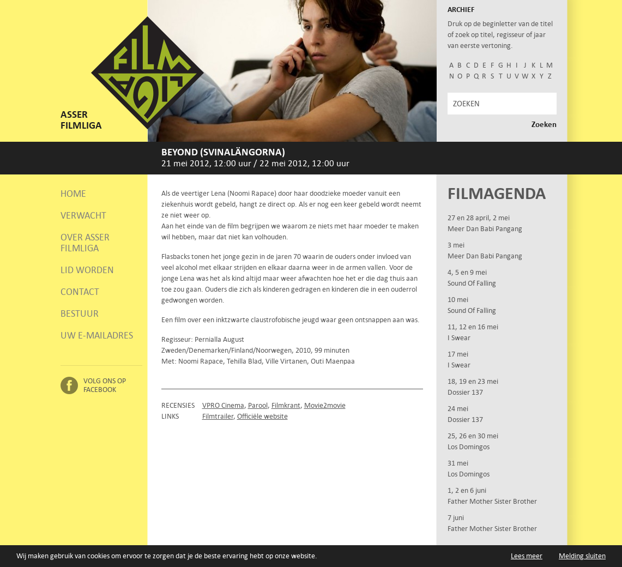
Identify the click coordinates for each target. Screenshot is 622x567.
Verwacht (83, 215)
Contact (80, 291)
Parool (258, 405)
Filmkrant (285, 405)
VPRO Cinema (223, 405)
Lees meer (526, 555)
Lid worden (87, 269)
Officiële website (262, 416)
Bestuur (80, 313)
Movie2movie (325, 405)
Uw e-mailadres (97, 335)
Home (73, 193)
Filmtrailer (217, 416)
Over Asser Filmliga (85, 243)
